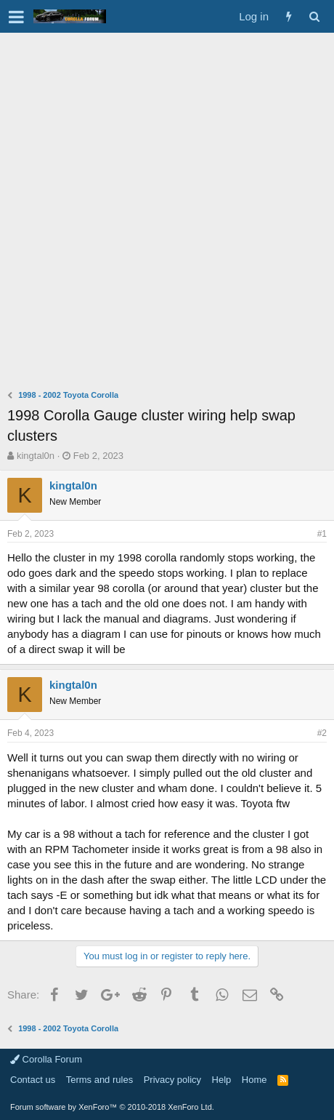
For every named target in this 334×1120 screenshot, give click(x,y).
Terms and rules (99, 1079)
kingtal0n (35, 455)
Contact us (32, 1079)
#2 (322, 733)
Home (254, 1079)
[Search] (314, 16)
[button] (16, 16)
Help (222, 1079)
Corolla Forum (46, 1059)
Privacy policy (172, 1079)
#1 (322, 534)
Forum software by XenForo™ (112, 1107)
